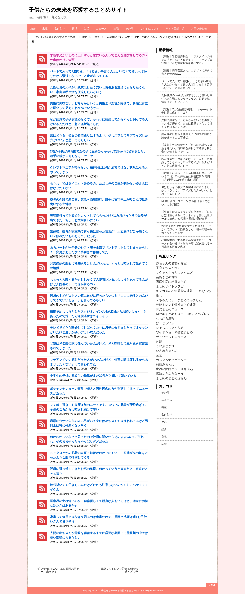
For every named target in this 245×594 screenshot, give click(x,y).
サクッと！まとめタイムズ (174, 272)
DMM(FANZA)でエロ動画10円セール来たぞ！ (60, 570)
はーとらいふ (165, 323)
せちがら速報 (165, 318)
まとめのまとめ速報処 (171, 378)
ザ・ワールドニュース (171, 336)
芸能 (116, 28)
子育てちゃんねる (168, 268)
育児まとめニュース (170, 309)
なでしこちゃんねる (170, 327)
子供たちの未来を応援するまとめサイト (78, 10)
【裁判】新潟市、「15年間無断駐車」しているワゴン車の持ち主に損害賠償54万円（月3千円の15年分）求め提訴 (187, 176)
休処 (159, 341)
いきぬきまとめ (166, 350)
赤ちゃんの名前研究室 (171, 263)
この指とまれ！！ (168, 346)
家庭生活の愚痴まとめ (171, 281)
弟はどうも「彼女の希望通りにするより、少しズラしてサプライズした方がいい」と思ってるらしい (186, 190)
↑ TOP (212, 585)
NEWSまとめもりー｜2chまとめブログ (183, 313)
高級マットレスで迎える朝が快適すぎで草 (119, 570)
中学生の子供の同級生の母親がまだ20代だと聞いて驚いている (93, 375)
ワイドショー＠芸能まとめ (174, 332)
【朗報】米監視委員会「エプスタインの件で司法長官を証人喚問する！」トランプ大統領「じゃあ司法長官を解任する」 (186, 60)
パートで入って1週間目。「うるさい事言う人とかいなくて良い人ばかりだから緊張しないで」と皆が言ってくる (186, 84)
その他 (129, 28)
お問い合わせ (199, 28)
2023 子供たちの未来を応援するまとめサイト (119, 590)
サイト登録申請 (175, 28)
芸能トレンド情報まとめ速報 (176, 304)
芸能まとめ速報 (166, 277)
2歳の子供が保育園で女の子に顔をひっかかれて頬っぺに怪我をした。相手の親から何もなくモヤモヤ (186, 229)
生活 (86, 28)
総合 (33, 28)
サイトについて (149, 28)
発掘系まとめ (165, 364)
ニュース (101, 28)
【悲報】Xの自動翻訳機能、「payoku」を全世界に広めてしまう (186, 111)
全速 (159, 355)
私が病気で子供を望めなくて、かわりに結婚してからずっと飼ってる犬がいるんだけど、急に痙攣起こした (186, 162)
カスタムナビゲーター (171, 359)
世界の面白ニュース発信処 (174, 369)
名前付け (59, 28)
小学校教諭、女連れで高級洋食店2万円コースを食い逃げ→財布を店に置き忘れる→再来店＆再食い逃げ (186, 243)
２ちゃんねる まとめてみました (179, 300)
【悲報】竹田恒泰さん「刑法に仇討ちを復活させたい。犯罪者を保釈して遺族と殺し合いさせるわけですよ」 (186, 148)
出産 (45, 28)
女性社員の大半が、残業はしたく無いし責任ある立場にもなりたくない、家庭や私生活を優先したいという (186, 98)
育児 (74, 28)
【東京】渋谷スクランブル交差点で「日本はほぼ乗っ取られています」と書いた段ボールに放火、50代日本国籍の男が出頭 (186, 215)
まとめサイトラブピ (170, 286)
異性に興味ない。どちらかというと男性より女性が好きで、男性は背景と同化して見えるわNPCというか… (186, 123)
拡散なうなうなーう (170, 373)
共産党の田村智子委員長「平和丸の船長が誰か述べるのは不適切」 (186, 136)
